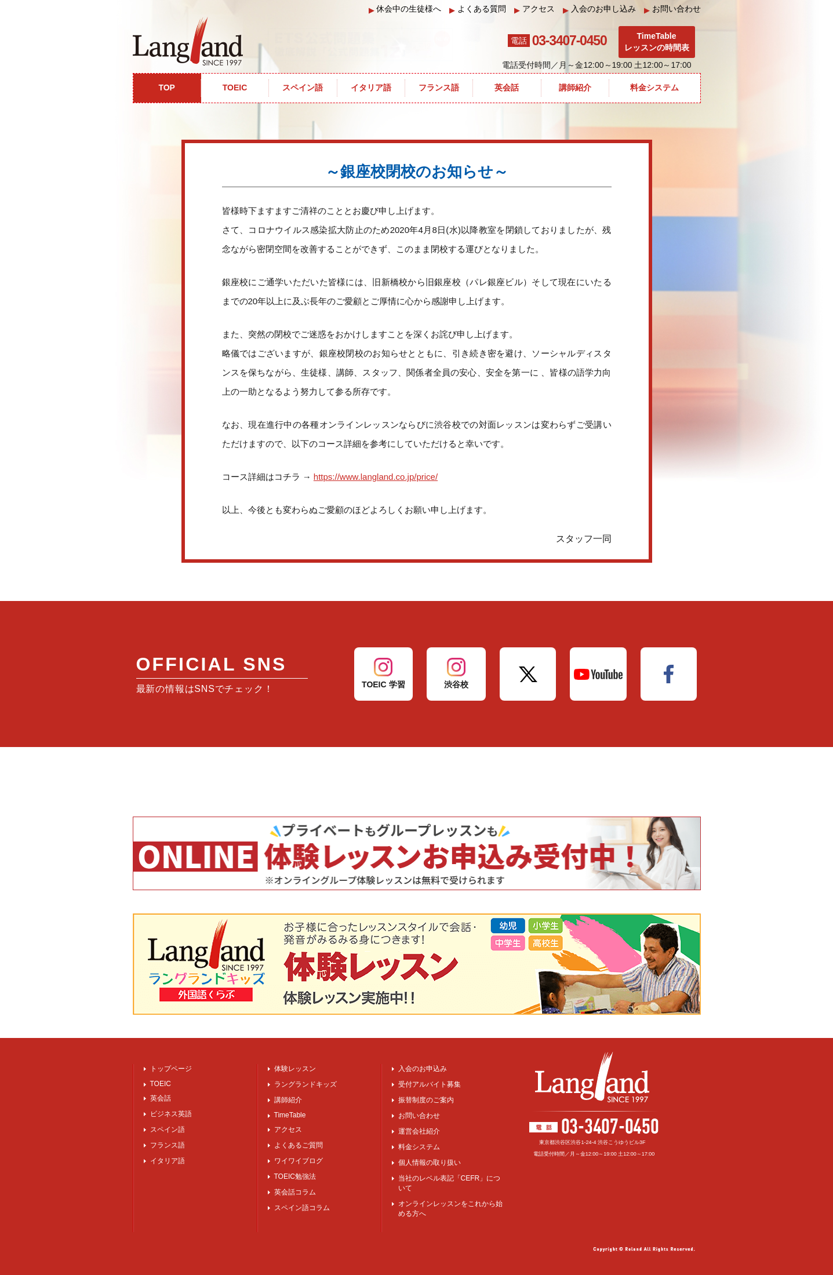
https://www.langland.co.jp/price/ (376, 477)
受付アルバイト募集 (429, 1084)
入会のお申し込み (599, 9)
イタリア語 (167, 1161)
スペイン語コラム (302, 1208)
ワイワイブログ (298, 1161)
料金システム (419, 1147)
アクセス (534, 9)
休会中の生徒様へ (405, 9)
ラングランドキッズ (305, 1084)
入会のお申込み (422, 1069)
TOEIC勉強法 (295, 1176)
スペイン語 (167, 1129)
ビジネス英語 (171, 1114)
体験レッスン (295, 1069)
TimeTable (290, 1115)
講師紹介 (288, 1100)
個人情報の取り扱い (429, 1163)
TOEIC (160, 1084)
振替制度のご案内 (426, 1100)
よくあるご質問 (298, 1145)
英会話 (160, 1098)
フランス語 (167, 1145)
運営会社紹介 (419, 1131)
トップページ (171, 1069)
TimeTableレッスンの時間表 (656, 41)
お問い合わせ (672, 9)
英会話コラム (295, 1192)
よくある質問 (477, 9)
